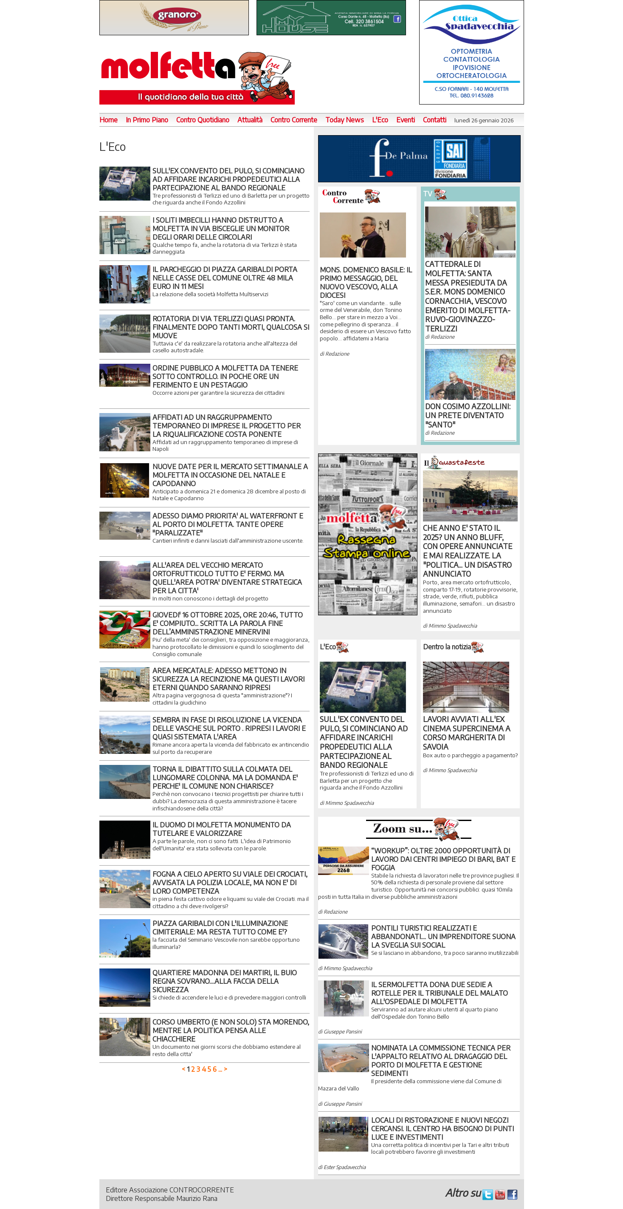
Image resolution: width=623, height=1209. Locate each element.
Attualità (249, 120)
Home (108, 120)
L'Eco (380, 120)
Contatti (434, 120)
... (220, 1069)
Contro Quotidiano (202, 120)
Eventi (405, 120)
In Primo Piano (147, 120)
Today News (344, 120)
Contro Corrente (294, 120)
